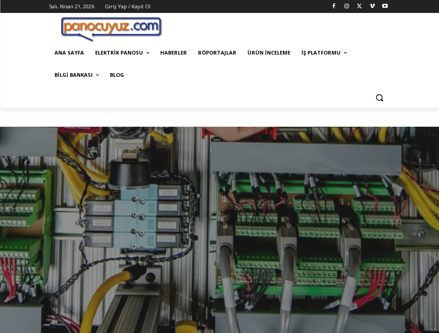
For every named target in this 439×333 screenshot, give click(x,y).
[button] (380, 97)
